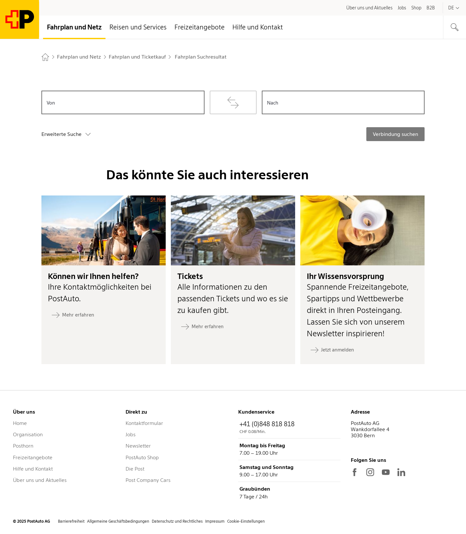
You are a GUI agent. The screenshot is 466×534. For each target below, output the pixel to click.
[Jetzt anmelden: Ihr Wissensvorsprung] (332, 350)
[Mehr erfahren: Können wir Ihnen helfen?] (73, 315)
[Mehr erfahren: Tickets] (202, 326)
